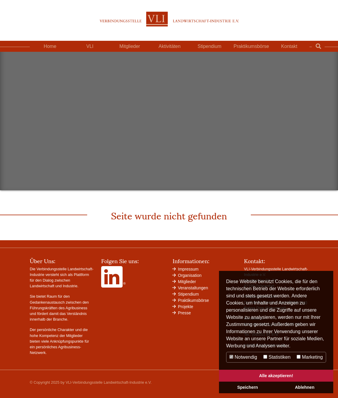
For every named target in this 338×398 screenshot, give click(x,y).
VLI (89, 46)
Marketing (310, 357)
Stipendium (209, 46)
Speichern (247, 387)
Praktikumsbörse (251, 46)
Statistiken (276, 357)
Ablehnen (304, 387)
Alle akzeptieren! (276, 375)
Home (50, 46)
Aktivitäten (170, 46)
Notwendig (243, 357)
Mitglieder (129, 46)
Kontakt (289, 46)
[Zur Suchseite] (318, 46)
